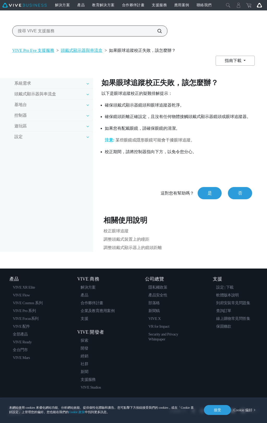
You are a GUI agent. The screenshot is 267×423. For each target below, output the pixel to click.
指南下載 (233, 60)
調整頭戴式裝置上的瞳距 (126, 239)
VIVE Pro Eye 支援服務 (33, 50)
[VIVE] (24, 5)
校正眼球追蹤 (116, 231)
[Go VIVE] (259, 5)
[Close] (228, 5)
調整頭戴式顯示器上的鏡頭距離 (133, 247)
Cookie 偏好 (243, 410)
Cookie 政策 (77, 412)
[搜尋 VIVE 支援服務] (156, 31)
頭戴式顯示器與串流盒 (81, 50)
